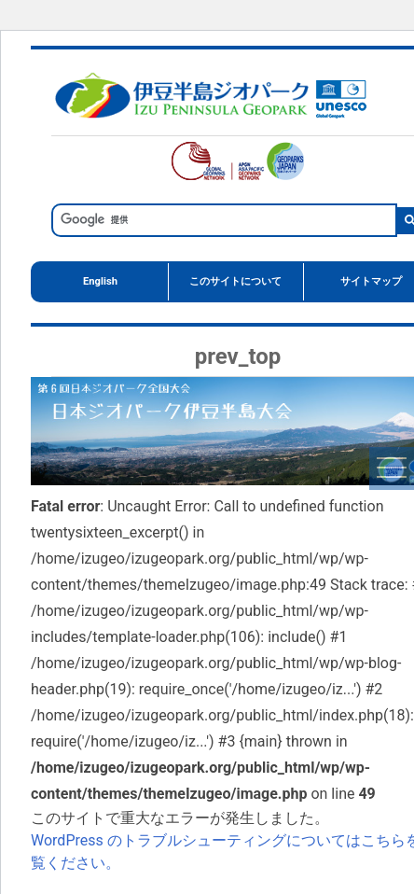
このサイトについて (235, 281)
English (100, 281)
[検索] (222, 220)
